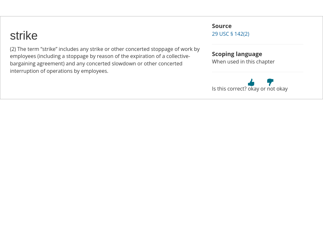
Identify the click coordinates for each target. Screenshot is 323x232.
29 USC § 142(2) (230, 33)
